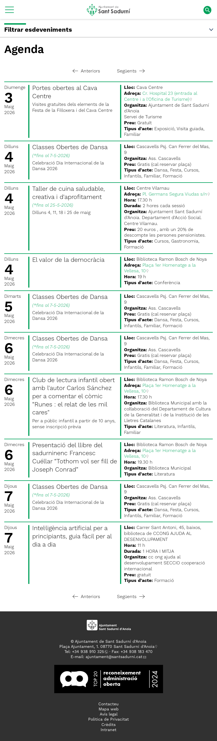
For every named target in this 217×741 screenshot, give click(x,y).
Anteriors (86, 71)
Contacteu (108, 704)
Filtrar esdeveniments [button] (109, 30)
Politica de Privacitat (108, 719)
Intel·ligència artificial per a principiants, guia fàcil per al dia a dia (72, 536)
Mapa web (109, 709)
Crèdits (108, 725)
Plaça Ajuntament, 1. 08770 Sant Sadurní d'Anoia (107, 647)
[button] (9, 12)
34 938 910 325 (89, 652)
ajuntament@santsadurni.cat (114, 657)
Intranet (108, 730)
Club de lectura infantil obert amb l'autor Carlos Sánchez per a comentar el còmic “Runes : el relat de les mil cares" (73, 396)
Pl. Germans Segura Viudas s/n (174, 194)
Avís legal (109, 714)
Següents (131, 71)
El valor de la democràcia (68, 260)
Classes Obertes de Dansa (70, 147)
